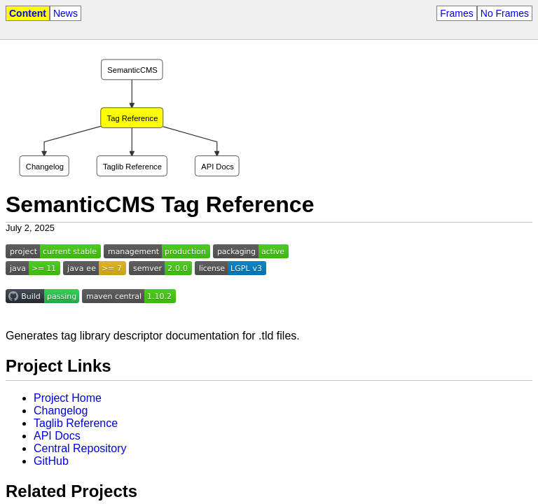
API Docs (57, 436)
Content (27, 13)
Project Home (68, 398)
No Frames (505, 13)
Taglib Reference (76, 423)
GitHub (51, 461)
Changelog (61, 410)
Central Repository (80, 448)
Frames (456, 13)
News (65, 13)
